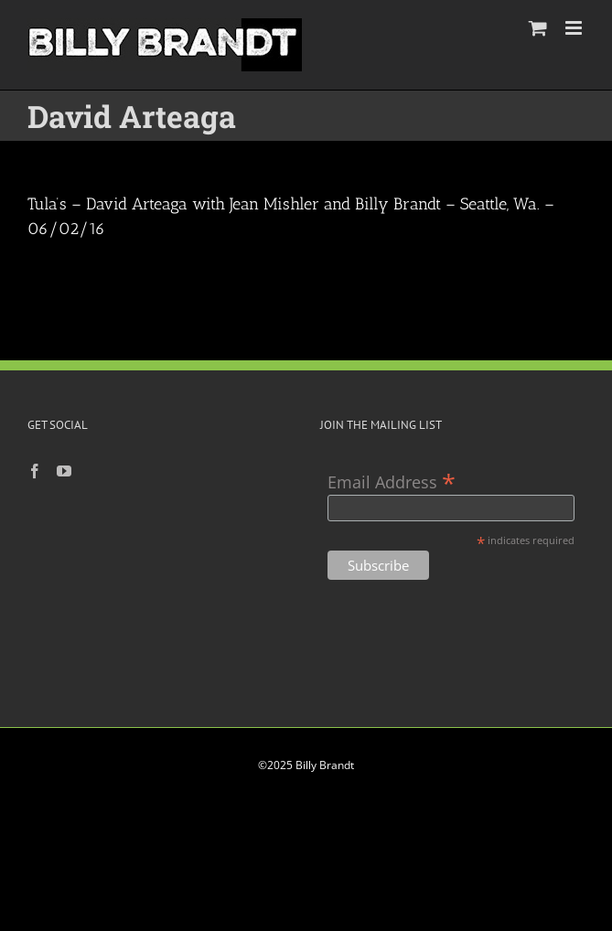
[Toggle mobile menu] (575, 27)
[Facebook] (34, 471)
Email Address (391, 480)
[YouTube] (64, 471)
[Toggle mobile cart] (538, 27)
